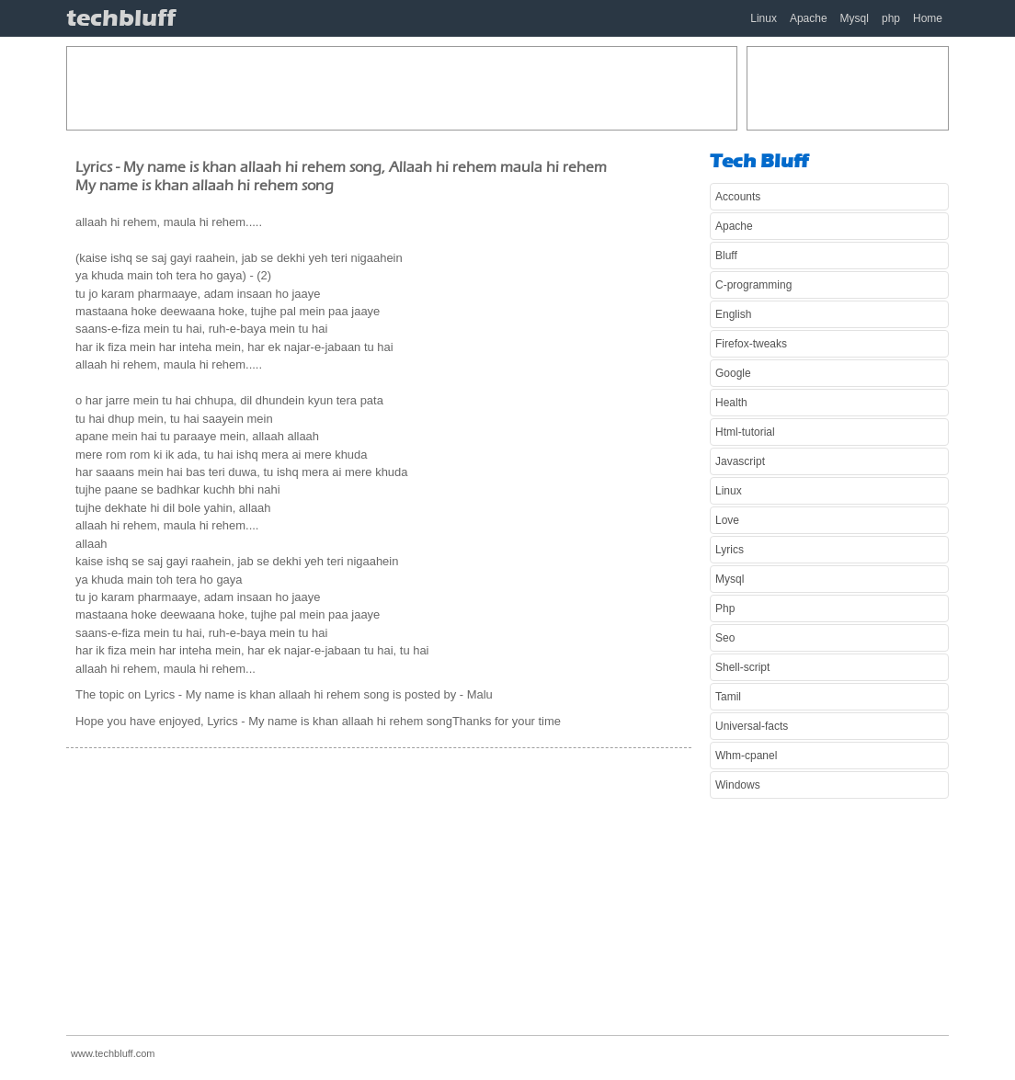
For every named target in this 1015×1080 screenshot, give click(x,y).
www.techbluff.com (113, 1053)
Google (733, 373)
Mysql (854, 18)
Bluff (726, 255)
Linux (763, 18)
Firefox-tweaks (751, 343)
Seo (725, 637)
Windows (737, 785)
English (733, 314)
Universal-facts (751, 726)
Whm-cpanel (746, 755)
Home (927, 18)
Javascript (740, 461)
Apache (808, 18)
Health (731, 402)
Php (725, 608)
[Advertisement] (401, 88)
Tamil (728, 696)
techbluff (121, 18)
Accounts (737, 196)
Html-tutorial (745, 432)
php (891, 18)
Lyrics (729, 549)
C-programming (753, 285)
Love (727, 520)
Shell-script (742, 667)
